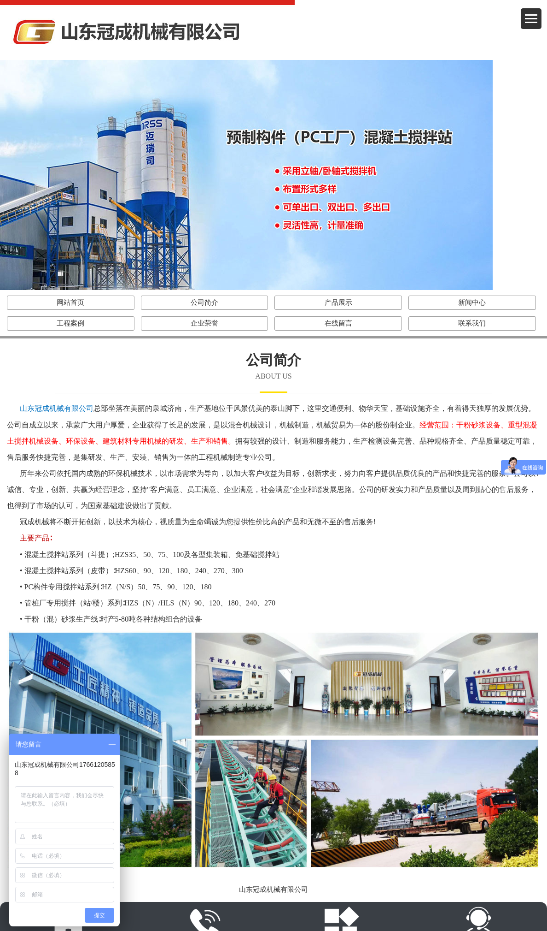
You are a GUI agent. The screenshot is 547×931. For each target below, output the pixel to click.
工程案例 (70, 323)
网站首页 (70, 302)
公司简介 (204, 302)
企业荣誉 (204, 323)
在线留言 (338, 323)
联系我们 (472, 323)
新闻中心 (472, 302)
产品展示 (338, 302)
